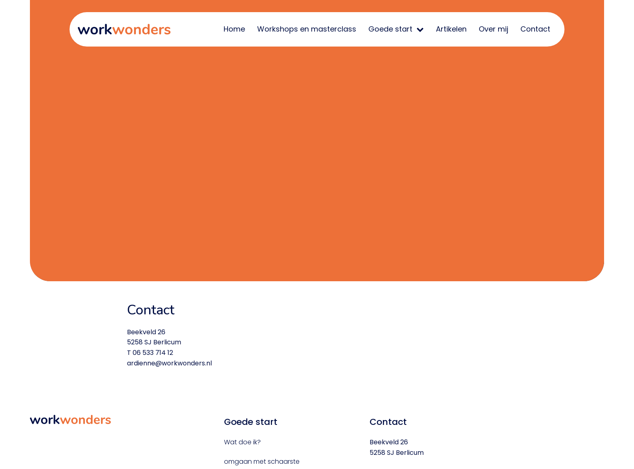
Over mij (493, 29)
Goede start (390, 29)
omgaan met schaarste (262, 461)
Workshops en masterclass (306, 29)
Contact (535, 29)
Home (234, 29)
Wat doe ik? (242, 442)
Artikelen (451, 29)
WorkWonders (124, 29)
